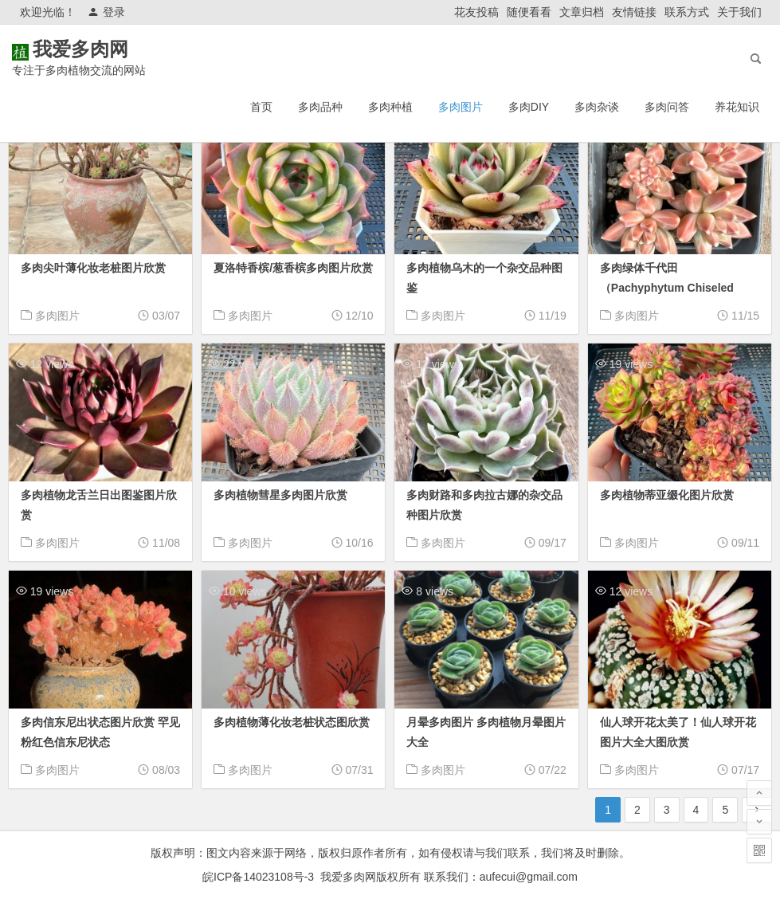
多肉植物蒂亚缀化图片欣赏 (667, 495)
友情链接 (634, 12)
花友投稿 (476, 12)
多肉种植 (390, 106)
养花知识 (737, 106)
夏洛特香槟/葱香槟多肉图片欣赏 (293, 267)
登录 (106, 12)
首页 (261, 106)
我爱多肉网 (103, 49)
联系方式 (686, 12)
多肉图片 (460, 106)
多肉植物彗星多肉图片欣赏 (280, 495)
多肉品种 (320, 106)
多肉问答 (667, 106)
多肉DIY (528, 106)
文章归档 (581, 12)
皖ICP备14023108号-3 (258, 876)
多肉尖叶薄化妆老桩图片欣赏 (93, 267)
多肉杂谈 (596, 106)
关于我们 (739, 12)
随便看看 (529, 12)
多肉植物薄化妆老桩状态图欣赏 (292, 722)
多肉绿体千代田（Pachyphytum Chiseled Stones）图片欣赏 (667, 287)
